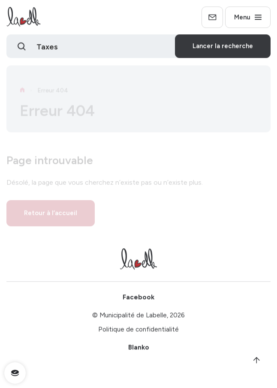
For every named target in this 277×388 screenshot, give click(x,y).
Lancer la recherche (223, 47)
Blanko (138, 349)
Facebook (138, 299)
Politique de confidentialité (138, 331)
